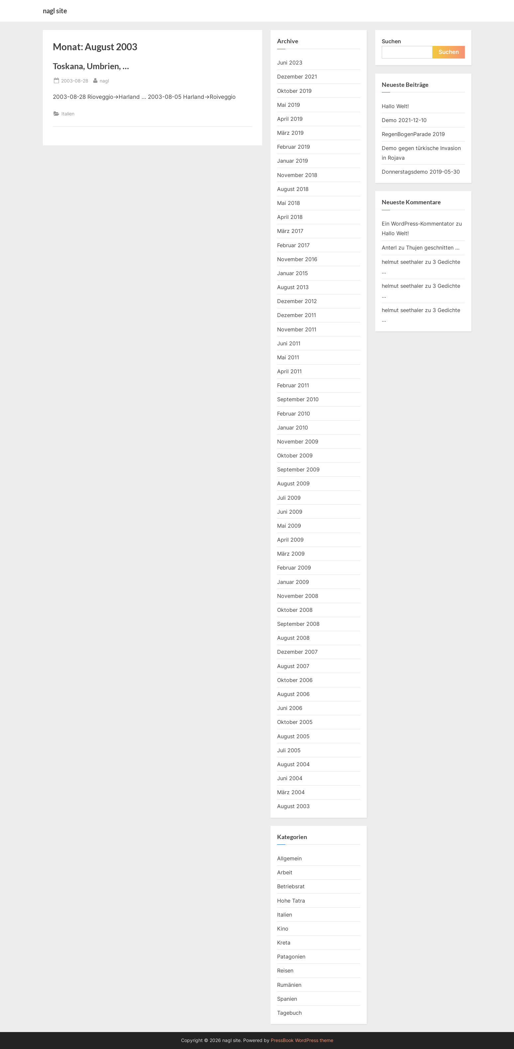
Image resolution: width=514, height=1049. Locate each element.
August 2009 (293, 483)
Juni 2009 (289, 511)
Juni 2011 (288, 343)
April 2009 (290, 539)
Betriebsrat (291, 886)
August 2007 (293, 666)
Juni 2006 (289, 708)
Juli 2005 (289, 750)
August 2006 (293, 694)
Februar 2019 (293, 146)
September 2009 (298, 469)
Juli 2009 (289, 497)
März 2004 (291, 792)
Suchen (391, 41)
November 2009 (297, 441)
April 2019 (290, 118)
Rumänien (289, 984)
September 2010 (298, 399)
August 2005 (293, 736)
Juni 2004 (289, 778)
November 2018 (297, 175)
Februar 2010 (293, 413)
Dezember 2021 (297, 76)
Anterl (389, 247)
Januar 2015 (292, 273)
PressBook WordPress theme (302, 1040)
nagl (104, 80)
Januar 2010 (292, 427)
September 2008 (298, 623)
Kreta (283, 942)
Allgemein (289, 858)
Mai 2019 (288, 104)
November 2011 (296, 329)
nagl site (55, 11)
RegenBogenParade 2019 (413, 134)
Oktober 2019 (294, 90)
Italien (67, 113)
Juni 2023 (289, 62)
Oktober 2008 (295, 610)
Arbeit (284, 872)
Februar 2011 (293, 385)
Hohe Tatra (291, 900)
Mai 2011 (288, 357)
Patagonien (291, 956)
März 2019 (290, 132)
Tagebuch (289, 1012)
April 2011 (289, 371)
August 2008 (293, 637)
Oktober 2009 (295, 455)
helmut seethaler (402, 262)
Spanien (287, 998)
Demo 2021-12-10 (404, 120)
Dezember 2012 (297, 301)
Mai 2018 (288, 203)
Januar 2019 (292, 160)
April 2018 (290, 217)
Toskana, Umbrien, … (91, 66)
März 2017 (290, 231)
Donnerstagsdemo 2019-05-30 (421, 171)
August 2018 (293, 189)
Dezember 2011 (296, 315)
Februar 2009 (294, 567)
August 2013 (293, 287)
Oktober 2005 (295, 722)
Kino (282, 928)
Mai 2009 (289, 525)
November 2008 (297, 596)
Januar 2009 (293, 582)
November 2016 (297, 259)
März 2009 (291, 553)
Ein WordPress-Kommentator (418, 223)
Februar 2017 (293, 245)
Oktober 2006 (295, 680)
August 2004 (293, 764)
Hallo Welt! (395, 106)
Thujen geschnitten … (433, 247)
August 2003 (293, 806)
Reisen (285, 970)
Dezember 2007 (297, 651)
